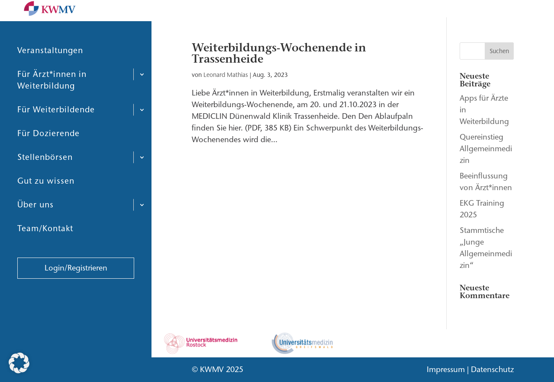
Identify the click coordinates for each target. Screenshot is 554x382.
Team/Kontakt (45, 249)
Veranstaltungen (50, 71)
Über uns (35, 225)
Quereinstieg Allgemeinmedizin (486, 148)
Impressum (446, 369)
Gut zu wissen (45, 202)
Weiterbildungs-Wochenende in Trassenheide (279, 53)
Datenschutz (492, 369)
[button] (19, 363)
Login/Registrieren (76, 288)
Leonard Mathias (225, 75)
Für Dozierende (48, 154)
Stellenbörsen (45, 178)
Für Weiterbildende (56, 130)
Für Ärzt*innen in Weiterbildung (52, 100)
